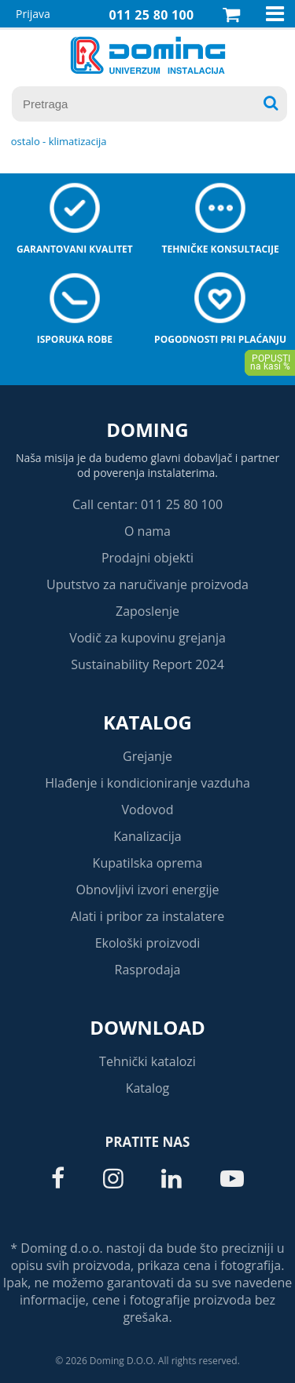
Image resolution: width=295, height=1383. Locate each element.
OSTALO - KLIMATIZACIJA (59, 141)
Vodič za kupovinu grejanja (147, 637)
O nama (147, 531)
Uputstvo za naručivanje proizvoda (147, 584)
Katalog (147, 722)
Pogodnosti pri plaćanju (220, 339)
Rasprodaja (148, 969)
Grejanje (147, 756)
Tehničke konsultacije (219, 249)
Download (147, 1027)
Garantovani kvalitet (75, 249)
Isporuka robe (74, 339)
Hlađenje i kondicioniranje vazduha (147, 783)
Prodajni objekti (147, 557)
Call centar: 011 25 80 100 (147, 504)
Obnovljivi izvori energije (147, 889)
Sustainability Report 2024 (147, 664)
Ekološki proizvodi (148, 943)
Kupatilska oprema (148, 863)
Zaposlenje (147, 611)
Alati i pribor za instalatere (147, 916)
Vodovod (148, 809)
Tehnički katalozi (147, 1061)
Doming (147, 429)
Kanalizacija (147, 836)
